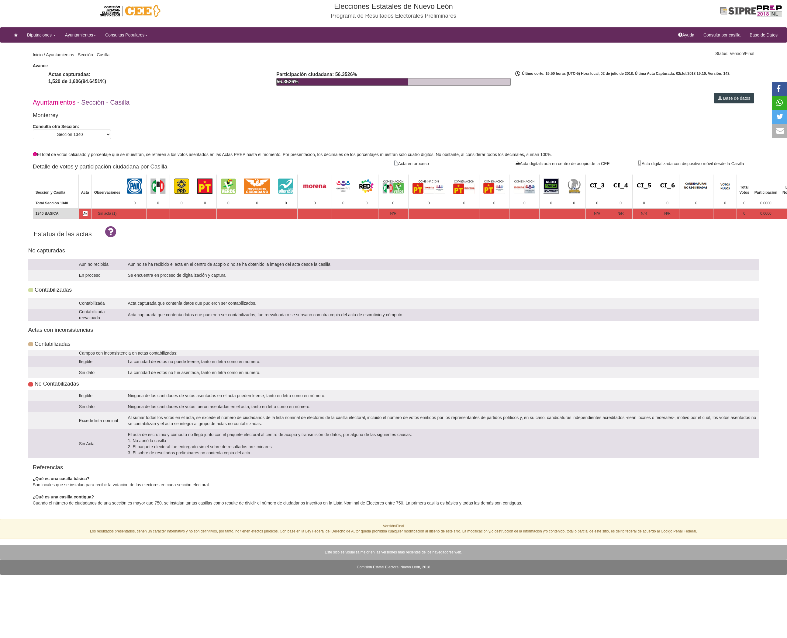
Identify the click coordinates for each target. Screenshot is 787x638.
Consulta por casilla (724, 34)
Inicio (38, 54)
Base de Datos (764, 35)
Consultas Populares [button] (126, 35)
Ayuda (688, 34)
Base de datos (734, 98)
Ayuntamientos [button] (80, 35)
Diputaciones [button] (41, 35)
